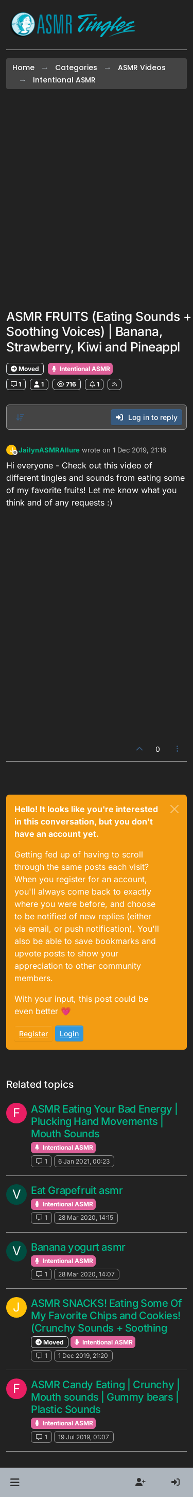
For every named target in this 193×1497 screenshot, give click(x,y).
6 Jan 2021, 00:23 (84, 1161)
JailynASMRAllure (49, 450)
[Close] (174, 809)
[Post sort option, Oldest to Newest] (20, 417)
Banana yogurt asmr (78, 1247)
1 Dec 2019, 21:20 (83, 1355)
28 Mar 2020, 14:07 (86, 1274)
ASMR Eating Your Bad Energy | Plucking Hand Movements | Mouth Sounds (104, 1121)
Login (69, 1033)
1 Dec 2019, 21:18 (139, 450)
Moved (25, 369)
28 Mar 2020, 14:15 (85, 1217)
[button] (14, 1482)
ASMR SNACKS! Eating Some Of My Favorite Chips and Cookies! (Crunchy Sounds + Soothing (106, 1315)
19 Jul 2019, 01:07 (83, 1437)
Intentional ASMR (80, 369)
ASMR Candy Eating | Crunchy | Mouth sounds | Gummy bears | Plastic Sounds (105, 1397)
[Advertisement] (96, 199)
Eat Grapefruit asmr (76, 1190)
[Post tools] (178, 749)
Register (33, 1033)
